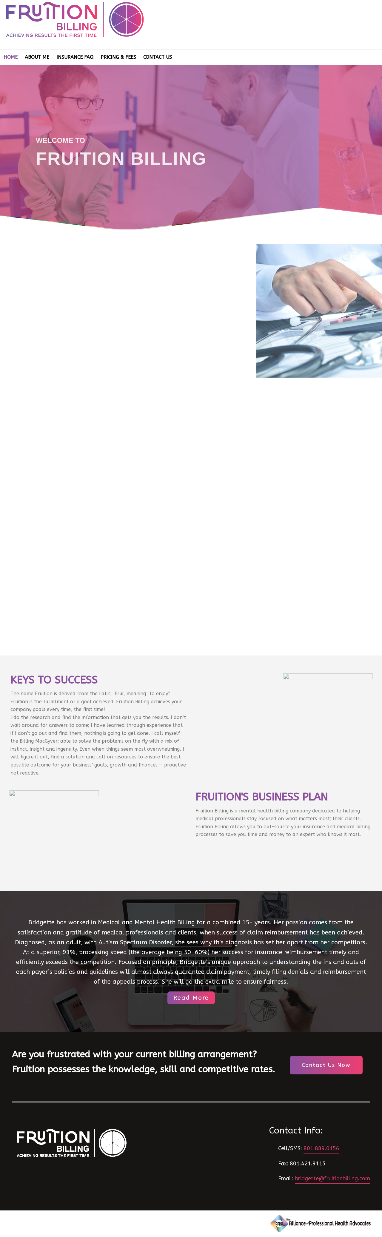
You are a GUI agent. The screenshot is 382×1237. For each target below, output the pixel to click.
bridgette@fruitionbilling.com (332, 1178)
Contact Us (157, 57)
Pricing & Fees (118, 57)
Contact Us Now (326, 1065)
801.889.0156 (321, 1148)
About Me (37, 57)
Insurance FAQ (74, 57)
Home (11, 57)
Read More (191, 997)
